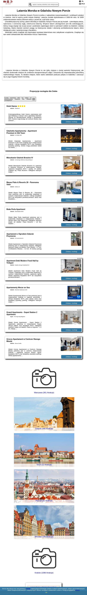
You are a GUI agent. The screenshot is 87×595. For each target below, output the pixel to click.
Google (28, 588)
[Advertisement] (43, 52)
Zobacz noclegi (71, 122)
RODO (78, 590)
